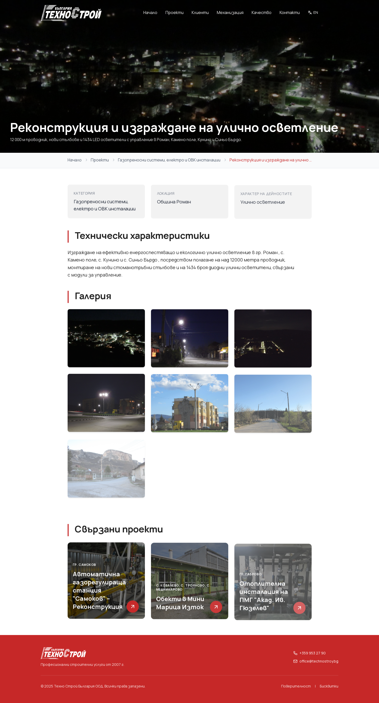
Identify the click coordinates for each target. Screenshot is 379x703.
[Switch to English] (313, 13)
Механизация (230, 12)
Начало (150, 12)
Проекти (174, 12)
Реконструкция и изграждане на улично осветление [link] (271, 160)
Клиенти (200, 12)
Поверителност (296, 686)
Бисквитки (329, 686)
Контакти (290, 12)
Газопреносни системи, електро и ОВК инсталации (169, 160)
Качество (261, 12)
